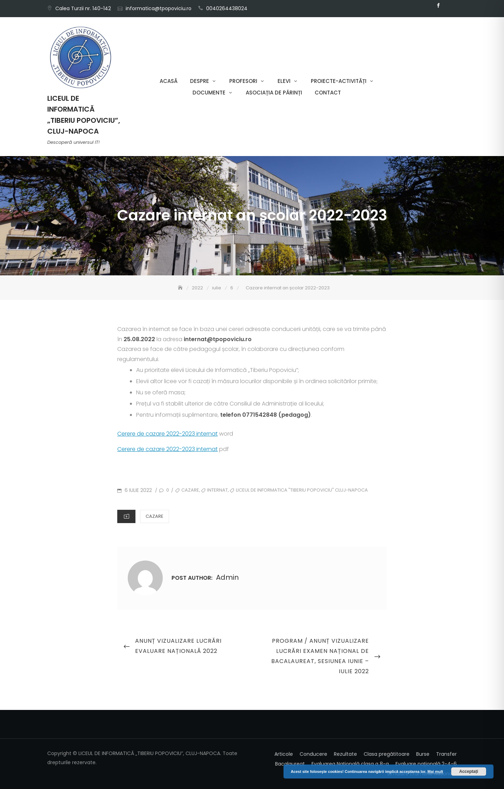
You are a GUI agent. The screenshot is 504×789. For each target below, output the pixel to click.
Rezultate (345, 754)
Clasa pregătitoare (387, 754)
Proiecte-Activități (338, 81)
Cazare (154, 516)
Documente (208, 92)
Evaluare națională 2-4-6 (426, 763)
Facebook (438, 5)
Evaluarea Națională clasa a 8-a (350, 763)
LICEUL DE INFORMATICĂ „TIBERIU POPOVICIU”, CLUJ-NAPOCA (83, 114)
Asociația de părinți (274, 92)
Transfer (446, 754)
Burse (422, 754)
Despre (199, 81)
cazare (190, 490)
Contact (328, 92)
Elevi (284, 81)
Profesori (243, 81)
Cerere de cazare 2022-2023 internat (167, 434)
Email (448, 5)
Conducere (313, 754)
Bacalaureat (290, 763)
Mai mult (435, 771)
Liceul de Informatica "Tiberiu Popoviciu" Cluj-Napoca (302, 490)
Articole (283, 754)
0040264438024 (226, 8)
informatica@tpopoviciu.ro (158, 8)
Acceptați (468, 771)
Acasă (168, 81)
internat (217, 490)
